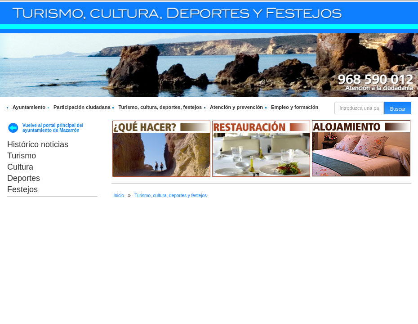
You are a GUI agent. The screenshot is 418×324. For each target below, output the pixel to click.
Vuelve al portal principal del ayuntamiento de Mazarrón (52, 128)
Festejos (22, 189)
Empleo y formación (294, 107)
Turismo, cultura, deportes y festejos (170, 195)
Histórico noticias (37, 144)
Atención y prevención (236, 107)
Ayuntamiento (29, 107)
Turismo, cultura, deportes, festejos (160, 107)
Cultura (20, 166)
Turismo (21, 155)
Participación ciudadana (82, 107)
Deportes (23, 178)
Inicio (119, 195)
